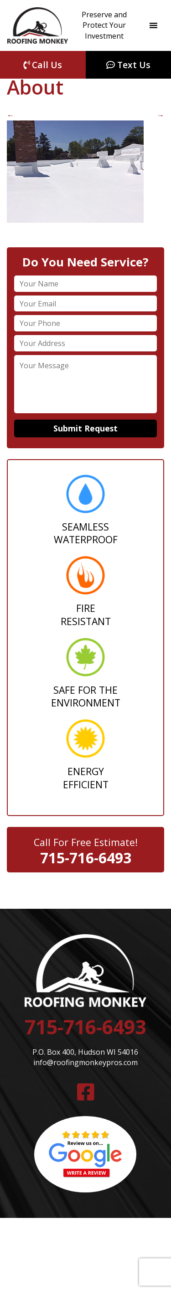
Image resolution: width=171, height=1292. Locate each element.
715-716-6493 (85, 857)
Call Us (42, 65)
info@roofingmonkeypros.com (85, 1062)
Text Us (128, 65)
